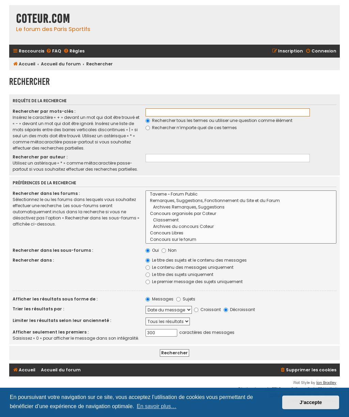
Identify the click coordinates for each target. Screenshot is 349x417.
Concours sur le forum (241, 239)
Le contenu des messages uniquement (189, 267)
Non (169, 250)
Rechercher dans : (33, 260)
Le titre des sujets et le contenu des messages (196, 260)
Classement (241, 220)
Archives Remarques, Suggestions (241, 207)
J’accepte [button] (311, 402)
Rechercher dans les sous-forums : (53, 250)
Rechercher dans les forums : (46, 193)
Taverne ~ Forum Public (241, 194)
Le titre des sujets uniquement (179, 274)
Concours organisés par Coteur (241, 214)
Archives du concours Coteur (241, 226)
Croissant (207, 309)
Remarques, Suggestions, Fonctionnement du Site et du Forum (241, 201)
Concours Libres (241, 233)
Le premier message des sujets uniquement (194, 281)
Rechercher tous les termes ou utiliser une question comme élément (219, 120)
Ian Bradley (326, 382)
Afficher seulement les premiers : (51, 332)
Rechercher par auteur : (40, 157)
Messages (159, 299)
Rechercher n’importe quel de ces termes (191, 127)
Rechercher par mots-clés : (44, 111)
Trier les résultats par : (38, 309)
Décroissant (239, 309)
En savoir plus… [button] (157, 406)
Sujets (185, 299)
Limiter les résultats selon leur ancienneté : (62, 320)
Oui (152, 250)
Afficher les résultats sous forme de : (55, 299)
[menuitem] (53, 51)
